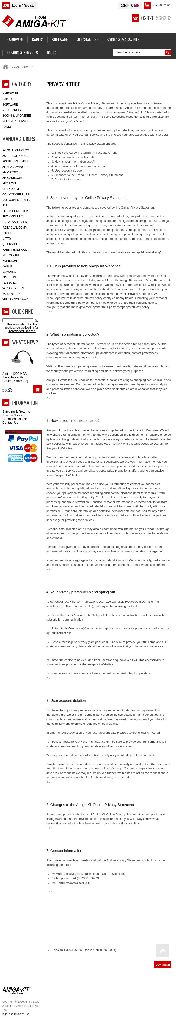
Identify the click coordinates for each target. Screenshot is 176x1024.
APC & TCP (9, 183)
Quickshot (10, 244)
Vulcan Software (16, 299)
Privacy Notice (12, 415)
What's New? (25, 342)
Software (10, 104)
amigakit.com (12, 178)
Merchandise (12, 110)
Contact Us (10, 422)
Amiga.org (10, 172)
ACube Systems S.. (16, 161)
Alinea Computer (15, 167)
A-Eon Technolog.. (16, 150)
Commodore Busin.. (17, 194)
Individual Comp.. (15, 227)
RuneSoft (9, 260)
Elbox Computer (15, 211)
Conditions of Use (15, 419)
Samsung (9, 271)
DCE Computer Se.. (16, 200)
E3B (5, 205)
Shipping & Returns (16, 411)
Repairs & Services (16, 121)
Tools (6, 126)
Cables (7, 99)
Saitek (7, 266)
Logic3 (7, 233)
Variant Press (13, 288)
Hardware (10, 93)
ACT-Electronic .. (15, 155)
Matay (6, 238)
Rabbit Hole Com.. (15, 249)
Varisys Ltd (11, 293)
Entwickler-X (12, 216)
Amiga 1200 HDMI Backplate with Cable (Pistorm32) (15, 377)
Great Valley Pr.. (15, 222)
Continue (162, 964)
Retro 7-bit (10, 255)
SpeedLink (10, 277)
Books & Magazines (17, 115)
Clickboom (10, 189)
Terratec (9, 282)
